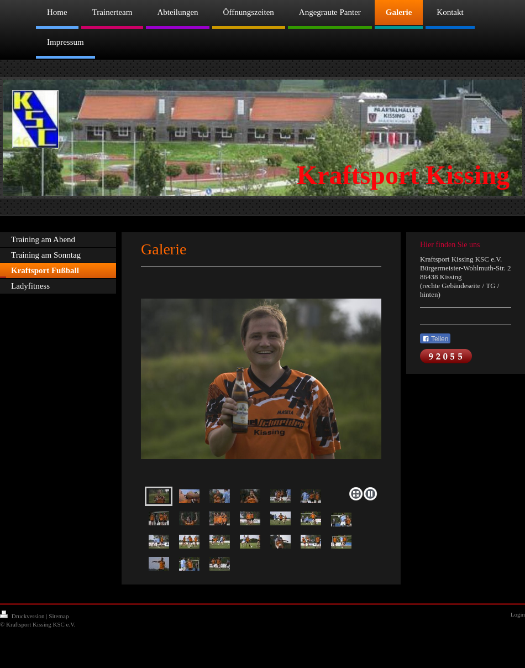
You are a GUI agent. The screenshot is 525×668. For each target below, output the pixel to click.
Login (518, 614)
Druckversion (23, 616)
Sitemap (59, 616)
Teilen (435, 339)
